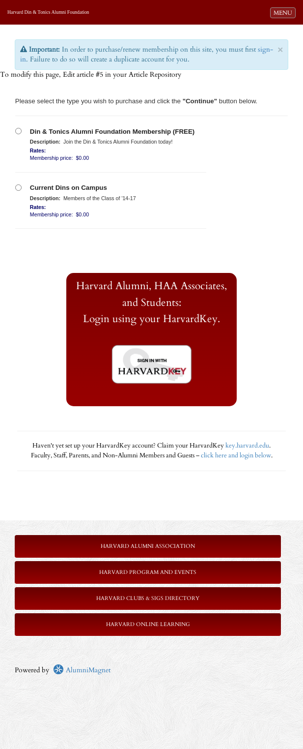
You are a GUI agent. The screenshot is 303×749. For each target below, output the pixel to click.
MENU (284, 12)
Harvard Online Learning (148, 624)
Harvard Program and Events (147, 572)
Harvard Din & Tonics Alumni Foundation (48, 12)
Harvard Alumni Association (148, 546)
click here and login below (236, 455)
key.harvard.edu (247, 446)
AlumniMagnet (81, 670)
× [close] (280, 50)
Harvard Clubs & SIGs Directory (147, 598)
